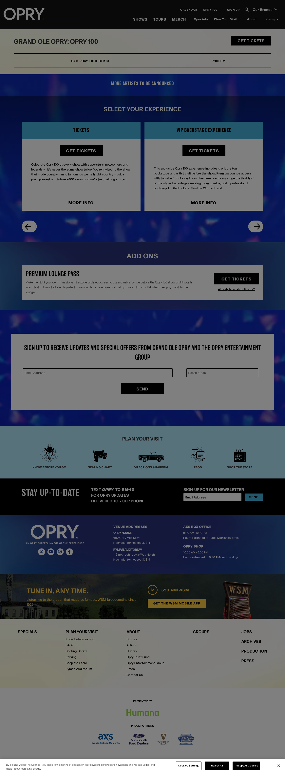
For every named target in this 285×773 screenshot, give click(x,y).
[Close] (278, 765)
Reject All (217, 765)
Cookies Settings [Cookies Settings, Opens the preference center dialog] (188, 765)
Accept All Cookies (246, 765)
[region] (142, 766)
